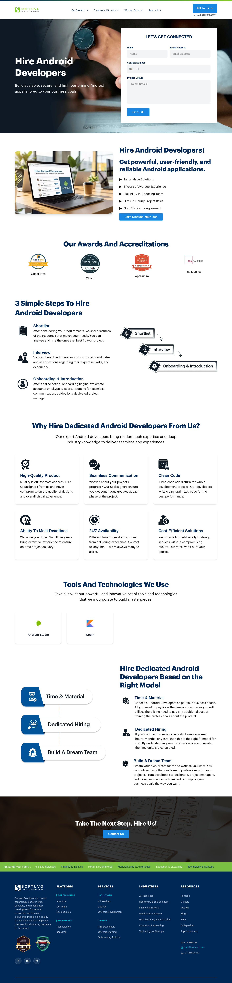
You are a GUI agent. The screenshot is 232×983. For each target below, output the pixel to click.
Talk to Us (205, 8)
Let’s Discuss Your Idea (141, 217)
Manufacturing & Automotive (136, 866)
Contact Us (116, 834)
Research (155, 10)
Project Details (135, 78)
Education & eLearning (171, 866)
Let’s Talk (138, 112)
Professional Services (106, 10)
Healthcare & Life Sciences (42, 866)
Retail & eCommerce (103, 866)
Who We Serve (134, 10)
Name (130, 47)
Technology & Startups (203, 866)
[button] (130, 69)
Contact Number (136, 62)
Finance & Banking (74, 866)
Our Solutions (80, 10)
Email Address (178, 47)
